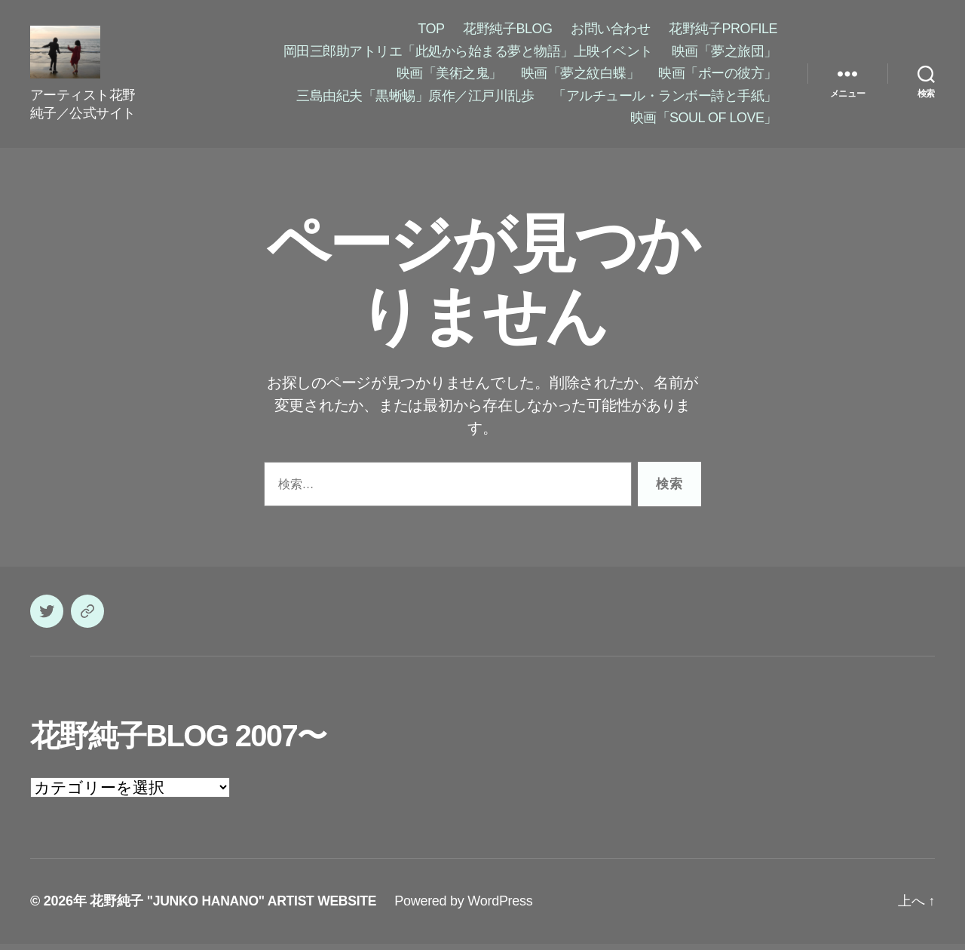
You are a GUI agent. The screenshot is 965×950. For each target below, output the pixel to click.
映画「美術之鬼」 (449, 76)
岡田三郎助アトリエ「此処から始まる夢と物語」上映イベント (468, 54)
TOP (431, 31)
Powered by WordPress (469, 907)
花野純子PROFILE (723, 31)
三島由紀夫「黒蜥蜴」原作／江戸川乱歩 (415, 98)
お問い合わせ (610, 31)
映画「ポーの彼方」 (717, 76)
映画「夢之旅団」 (724, 54)
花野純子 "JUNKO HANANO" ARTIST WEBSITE (236, 907)
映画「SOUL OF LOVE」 (703, 120)
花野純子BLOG (507, 31)
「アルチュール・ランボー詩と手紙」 (665, 98)
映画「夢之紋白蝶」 (580, 76)
